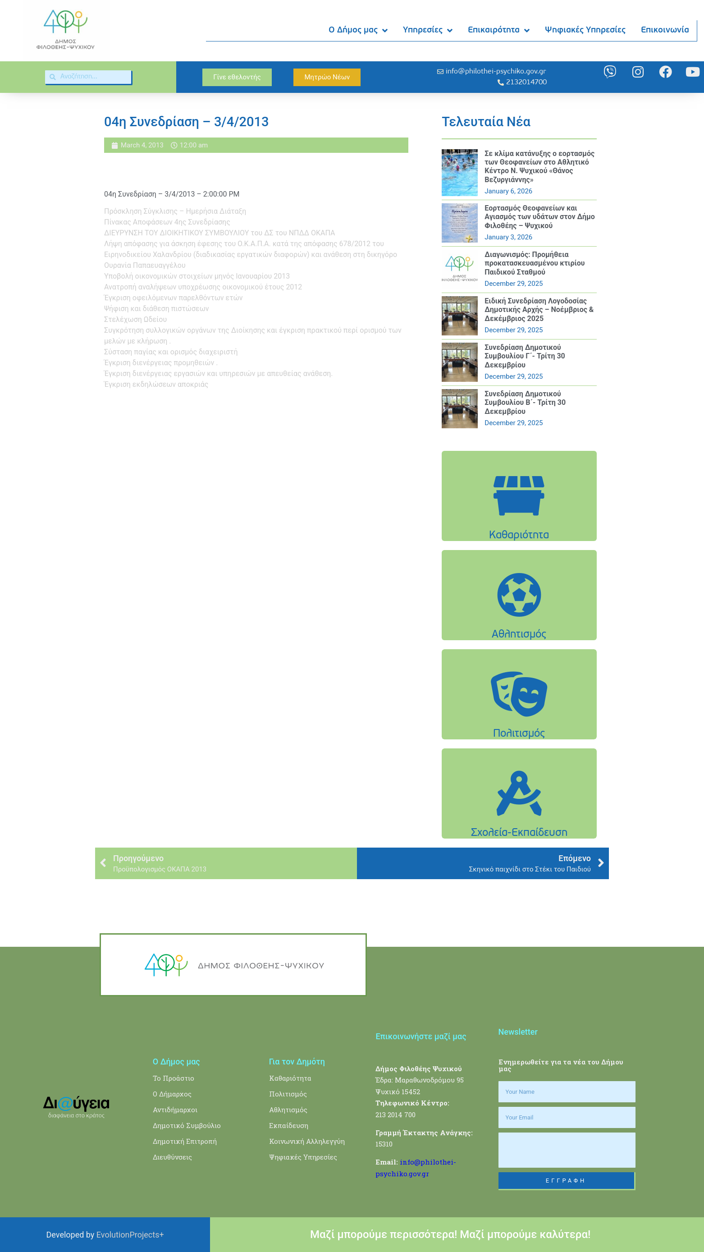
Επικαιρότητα (499, 31)
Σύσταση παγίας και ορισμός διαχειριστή (171, 352)
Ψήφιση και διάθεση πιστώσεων (156, 308)
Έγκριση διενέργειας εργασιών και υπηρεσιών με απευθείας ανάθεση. (218, 373)
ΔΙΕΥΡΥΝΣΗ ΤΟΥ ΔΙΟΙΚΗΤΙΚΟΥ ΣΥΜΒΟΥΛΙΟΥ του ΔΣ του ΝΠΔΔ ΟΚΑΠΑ (219, 233)
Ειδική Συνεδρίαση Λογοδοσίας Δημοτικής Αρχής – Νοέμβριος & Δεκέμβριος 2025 (539, 309)
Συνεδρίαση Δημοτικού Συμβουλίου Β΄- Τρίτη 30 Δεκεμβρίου (525, 402)
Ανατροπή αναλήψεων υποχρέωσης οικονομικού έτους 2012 (203, 287)
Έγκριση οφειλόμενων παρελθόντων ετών (173, 298)
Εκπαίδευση (288, 1125)
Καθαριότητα (290, 1077)
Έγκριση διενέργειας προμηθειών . (161, 362)
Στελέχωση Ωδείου (135, 319)
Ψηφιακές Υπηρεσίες (585, 30)
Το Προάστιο (173, 1077)
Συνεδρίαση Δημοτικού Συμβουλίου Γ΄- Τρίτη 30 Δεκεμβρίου (525, 356)
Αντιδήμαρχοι (175, 1109)
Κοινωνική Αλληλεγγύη (307, 1141)
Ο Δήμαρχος (172, 1093)
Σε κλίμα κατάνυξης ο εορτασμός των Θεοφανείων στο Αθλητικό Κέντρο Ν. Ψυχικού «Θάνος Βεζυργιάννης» (539, 166)
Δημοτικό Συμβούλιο (187, 1125)
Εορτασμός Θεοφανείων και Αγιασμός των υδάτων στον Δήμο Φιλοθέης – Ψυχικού (540, 216)
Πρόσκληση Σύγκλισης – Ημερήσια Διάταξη (175, 211)
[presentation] (566, 1150)
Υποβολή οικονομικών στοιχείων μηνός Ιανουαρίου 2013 (197, 276)
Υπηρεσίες (428, 31)
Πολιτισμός (288, 1093)
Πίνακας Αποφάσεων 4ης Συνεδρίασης (167, 222)
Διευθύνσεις (172, 1156)
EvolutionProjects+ (130, 1234)
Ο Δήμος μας (358, 31)
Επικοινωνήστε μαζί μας (420, 1036)
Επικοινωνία (665, 30)
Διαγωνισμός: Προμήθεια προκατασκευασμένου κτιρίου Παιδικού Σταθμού (535, 263)
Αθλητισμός (288, 1109)
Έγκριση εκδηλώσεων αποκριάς (156, 384)
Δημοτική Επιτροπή (185, 1141)
